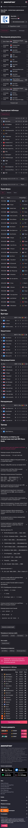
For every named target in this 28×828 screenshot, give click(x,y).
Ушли (15, 192)
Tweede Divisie (5, 114)
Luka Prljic (8, 349)
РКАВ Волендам (9, 157)
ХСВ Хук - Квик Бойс (7, 481)
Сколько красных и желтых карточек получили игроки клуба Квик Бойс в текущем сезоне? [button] (12, 524)
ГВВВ (6, 160)
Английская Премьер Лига (7, 785)
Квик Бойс (7, 121)
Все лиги (3, 793)
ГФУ (6, 163)
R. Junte (12, 291)
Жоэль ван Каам (14, 252)
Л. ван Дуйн (8, 391)
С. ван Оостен (13, 245)
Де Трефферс (8, 124)
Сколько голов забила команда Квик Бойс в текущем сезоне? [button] (12, 578)
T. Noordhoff (13, 259)
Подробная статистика (14, 722)
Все (3, 192)
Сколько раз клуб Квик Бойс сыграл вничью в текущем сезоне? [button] (11, 469)
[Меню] (1, 2)
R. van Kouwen (6, 564)
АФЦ (6, 151)
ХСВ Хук (7, 127)
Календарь (21, 30)
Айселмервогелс (9, 166)
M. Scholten (12, 302)
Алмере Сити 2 (8, 142)
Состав (12, 635)
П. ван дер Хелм (13, 294)
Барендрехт (8, 154)
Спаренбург (8, 136)
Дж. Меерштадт (13, 270)
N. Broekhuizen (9, 370)
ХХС (6, 133)
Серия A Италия (4, 783)
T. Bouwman (8, 343)
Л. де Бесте (8, 385)
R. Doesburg (6, 550)
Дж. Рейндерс (9, 382)
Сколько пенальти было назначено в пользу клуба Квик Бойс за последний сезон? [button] (12, 512)
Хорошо (4, 825)
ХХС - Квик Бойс (15, 553)
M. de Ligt (5, 571)
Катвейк (7, 139)
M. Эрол (11, 204)
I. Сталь (11, 283)
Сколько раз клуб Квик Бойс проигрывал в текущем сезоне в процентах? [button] (13, 498)
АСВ (6, 172)
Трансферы (20, 635)
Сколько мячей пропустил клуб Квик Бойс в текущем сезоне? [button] (12, 603)
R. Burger (12, 237)
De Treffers (4, 650)
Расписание (5, 635)
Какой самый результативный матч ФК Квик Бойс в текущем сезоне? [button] (13, 485)
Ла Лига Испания (5, 786)
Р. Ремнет (12, 248)
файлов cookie (9, 822)
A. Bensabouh (13, 305)
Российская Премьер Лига (7, 792)
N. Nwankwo (13, 274)
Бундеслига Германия (6, 788)
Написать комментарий (8, 627)
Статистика (5, 30)
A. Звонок (12, 241)
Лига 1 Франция (4, 790)
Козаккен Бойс (8, 145)
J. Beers (5, 540)
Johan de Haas (9, 388)
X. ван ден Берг (13, 223)
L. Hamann (8, 414)
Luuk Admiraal (13, 298)
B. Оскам (8, 323)
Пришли (9, 192)
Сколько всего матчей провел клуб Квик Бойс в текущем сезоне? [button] (13, 448)
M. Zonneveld (13, 263)
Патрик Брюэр (13, 267)
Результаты (13, 30)
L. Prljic (5, 536)
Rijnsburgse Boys (21, 650)
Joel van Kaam (9, 353)
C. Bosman (12, 287)
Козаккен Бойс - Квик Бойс (17, 533)
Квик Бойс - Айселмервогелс (10, 477)
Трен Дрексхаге (13, 230)
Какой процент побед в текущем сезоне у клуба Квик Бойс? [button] (13, 460)
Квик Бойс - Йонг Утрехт (9, 479)
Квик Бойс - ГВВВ (17, 564)
